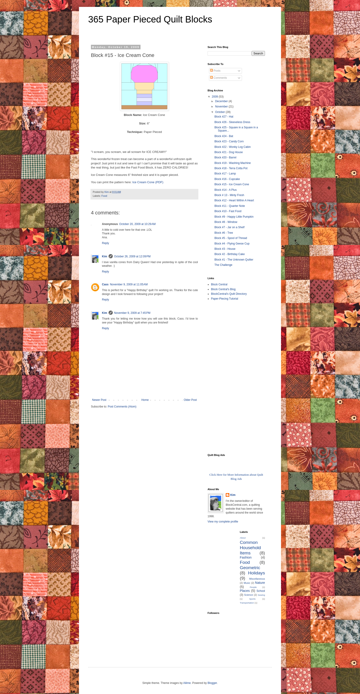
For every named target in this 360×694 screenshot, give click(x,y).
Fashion (246, 557)
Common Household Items (250, 547)
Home (145, 400)
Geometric (250, 567)
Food (104, 195)
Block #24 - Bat (223, 136)
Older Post (190, 400)
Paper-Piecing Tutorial (224, 298)
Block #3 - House (224, 248)
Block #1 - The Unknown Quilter (233, 259)
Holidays (256, 572)
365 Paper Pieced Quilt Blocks (150, 19)
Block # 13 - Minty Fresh (229, 195)
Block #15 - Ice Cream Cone (231, 184)
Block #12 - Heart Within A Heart (234, 200)
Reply (105, 243)
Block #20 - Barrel (225, 157)
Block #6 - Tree (223, 232)
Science (248, 594)
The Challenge (223, 265)
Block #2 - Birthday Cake (229, 254)
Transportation (247, 602)
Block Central (219, 284)
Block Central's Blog (223, 289)
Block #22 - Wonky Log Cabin (232, 147)
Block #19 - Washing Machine (232, 163)
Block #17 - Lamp (225, 173)
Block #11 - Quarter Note (229, 206)
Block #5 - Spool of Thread (230, 238)
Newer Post (99, 400)
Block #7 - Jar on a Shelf (229, 227)
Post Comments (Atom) (122, 406)
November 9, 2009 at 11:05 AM (129, 284)
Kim (104, 256)
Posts (215, 70)
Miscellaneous (257, 578)
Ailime (187, 683)
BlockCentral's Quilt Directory (229, 293)
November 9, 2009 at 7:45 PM (132, 313)
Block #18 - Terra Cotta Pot (231, 168)
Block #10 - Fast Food (227, 211)
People (253, 587)
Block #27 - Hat (223, 116)
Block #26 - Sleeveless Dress (232, 122)
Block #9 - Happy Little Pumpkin (233, 216)
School (260, 591)
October (220, 112)
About (243, 538)
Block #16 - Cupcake (227, 179)
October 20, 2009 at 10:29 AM (137, 224)
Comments (218, 77)
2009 (215, 96)
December (222, 101)
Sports (252, 599)
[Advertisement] (226, 377)
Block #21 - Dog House (228, 152)
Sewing (261, 595)
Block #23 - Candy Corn (229, 141)
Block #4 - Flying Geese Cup (232, 243)
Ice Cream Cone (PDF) (147, 182)
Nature (260, 582)
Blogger (212, 683)
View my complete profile (223, 521)
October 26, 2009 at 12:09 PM (132, 256)
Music (247, 583)
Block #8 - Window (225, 222)
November (222, 106)
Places (245, 591)
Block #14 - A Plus (225, 189)
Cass (105, 284)
